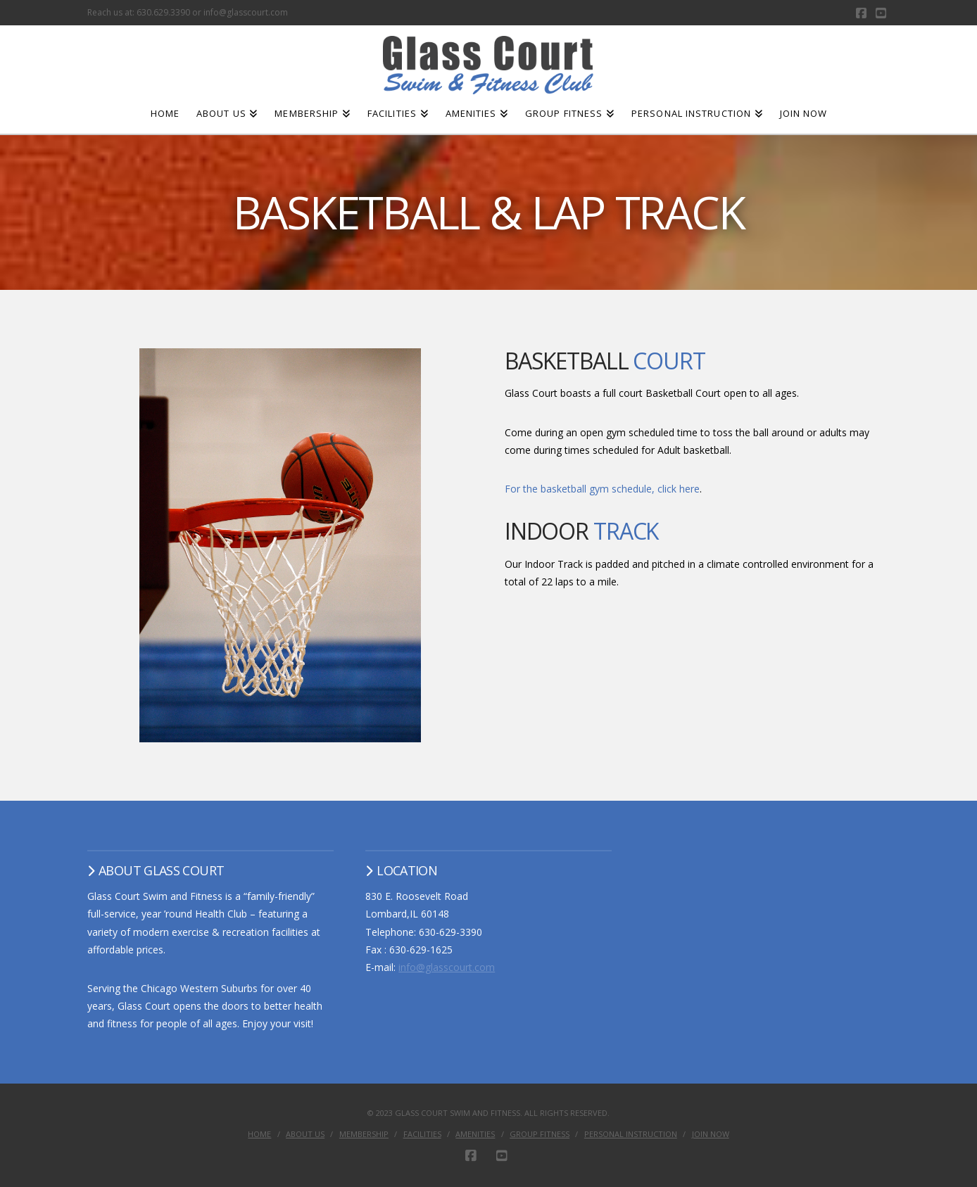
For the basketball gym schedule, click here (602, 488)
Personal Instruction (630, 1134)
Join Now (710, 1134)
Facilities (422, 1134)
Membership (364, 1134)
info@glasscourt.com (446, 967)
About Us (305, 1134)
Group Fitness (539, 1134)
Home (259, 1134)
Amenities (475, 1134)
